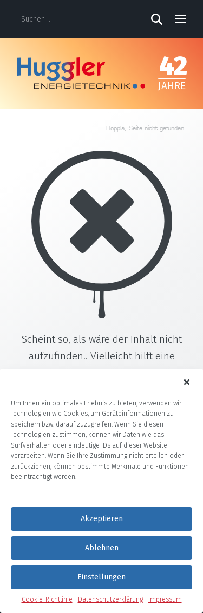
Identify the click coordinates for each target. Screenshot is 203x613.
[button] (187, 382)
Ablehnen (102, 547)
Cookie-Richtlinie (47, 599)
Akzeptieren (102, 518)
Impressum (165, 599)
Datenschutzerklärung (110, 599)
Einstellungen (101, 577)
